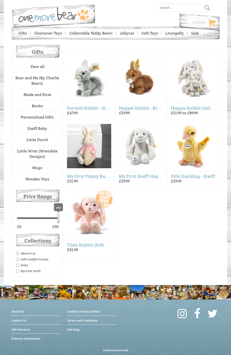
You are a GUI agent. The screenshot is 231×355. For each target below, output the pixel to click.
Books (37, 106)
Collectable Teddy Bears (91, 33)
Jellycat (127, 33)
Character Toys (48, 33)
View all (37, 66)
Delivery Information (25, 338)
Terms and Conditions (82, 320)
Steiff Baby (37, 128)
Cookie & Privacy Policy (83, 311)
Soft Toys (149, 33)
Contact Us (19, 320)
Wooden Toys (37, 179)
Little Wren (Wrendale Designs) (37, 153)
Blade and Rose (37, 94)
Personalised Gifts (37, 117)
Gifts (22, 33)
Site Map (73, 329)
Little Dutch (37, 139)
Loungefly (174, 33)
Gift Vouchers (20, 329)
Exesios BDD (121, 350)
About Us (17, 311)
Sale (195, 33)
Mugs (37, 167)
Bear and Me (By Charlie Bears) (37, 80)
